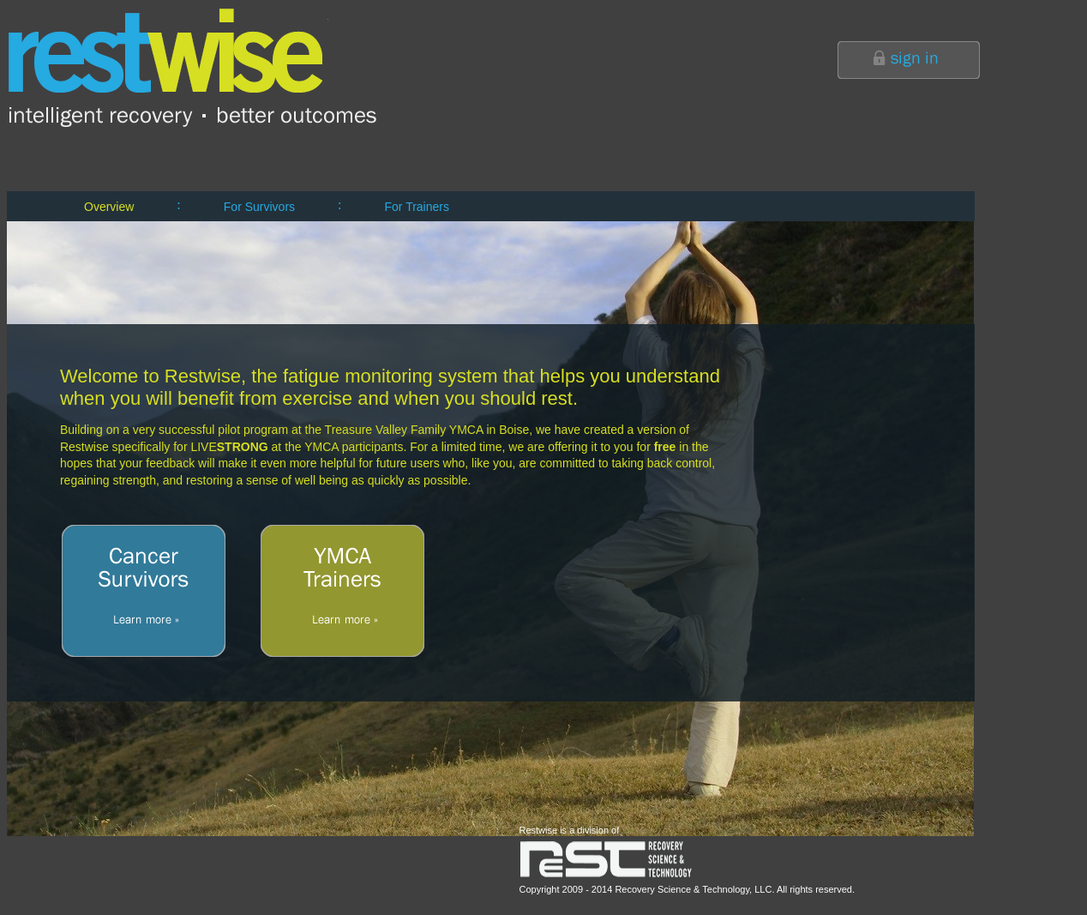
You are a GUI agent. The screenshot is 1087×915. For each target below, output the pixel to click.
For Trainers (417, 207)
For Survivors (259, 207)
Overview (109, 207)
